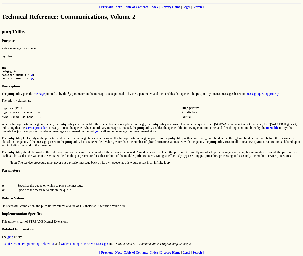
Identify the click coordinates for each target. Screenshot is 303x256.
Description (11, 86)
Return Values (13, 198)
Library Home (170, 7)
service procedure (37, 127)
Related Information (18, 229)
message (39, 93)
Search (197, 7)
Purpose (8, 41)
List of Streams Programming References (28, 243)
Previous (107, 7)
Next (118, 7)
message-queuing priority (262, 93)
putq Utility (13, 31)
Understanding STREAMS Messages (84, 243)
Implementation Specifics (22, 214)
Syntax (7, 56)
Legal (186, 7)
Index (154, 7)
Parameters (11, 170)
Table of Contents (136, 7)
